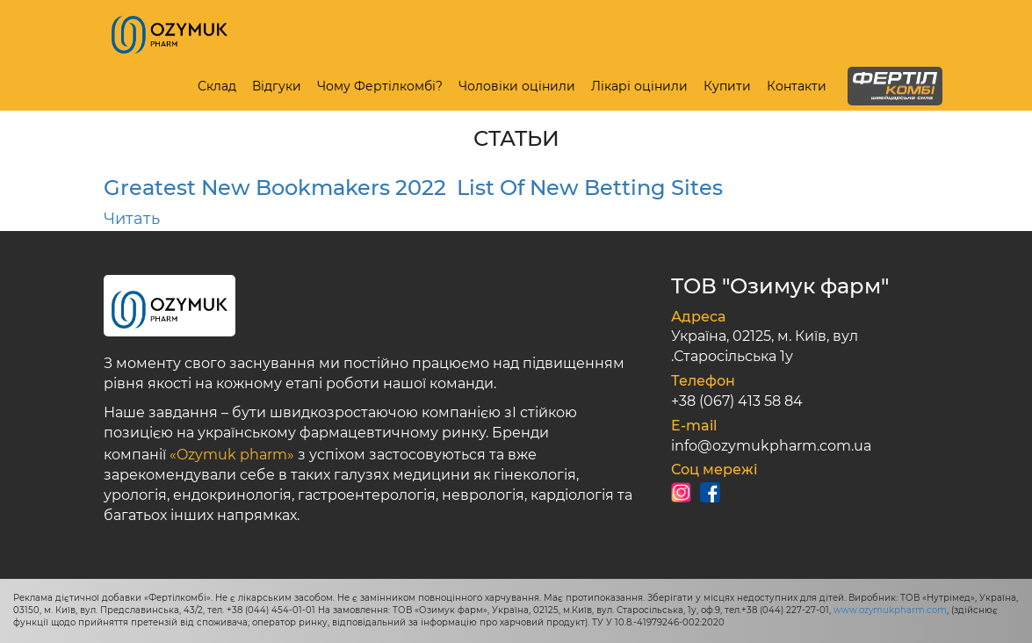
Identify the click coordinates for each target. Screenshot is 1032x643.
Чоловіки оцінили (516, 86)
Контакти (796, 86)
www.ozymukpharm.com (890, 610)
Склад (217, 86)
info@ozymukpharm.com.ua (771, 445)
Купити (727, 86)
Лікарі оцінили (639, 86)
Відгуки (276, 86)
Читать (132, 218)
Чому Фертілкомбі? (380, 86)
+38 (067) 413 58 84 (737, 401)
